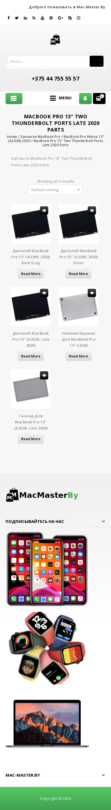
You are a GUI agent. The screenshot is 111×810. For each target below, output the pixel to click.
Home (12, 136)
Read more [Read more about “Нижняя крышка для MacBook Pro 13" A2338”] (78, 356)
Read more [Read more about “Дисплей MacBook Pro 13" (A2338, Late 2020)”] (31, 356)
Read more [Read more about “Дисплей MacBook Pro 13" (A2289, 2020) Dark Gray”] (31, 273)
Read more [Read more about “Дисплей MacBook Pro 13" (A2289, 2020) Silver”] (78, 273)
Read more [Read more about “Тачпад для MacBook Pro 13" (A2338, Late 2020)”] (31, 438)
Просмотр (44, 210)
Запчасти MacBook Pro (40, 136)
